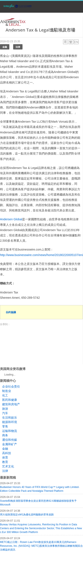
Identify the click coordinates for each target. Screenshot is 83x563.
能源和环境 (9, 422)
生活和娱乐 (9, 417)
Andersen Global (11, 219)
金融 (4, 46)
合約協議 (11, 312)
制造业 (6, 391)
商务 (5, 435)
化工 (5, 395)
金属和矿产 (9, 444)
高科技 (6, 453)
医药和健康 (9, 399)
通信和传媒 (9, 439)
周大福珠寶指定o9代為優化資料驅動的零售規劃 (27, 514)
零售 (5, 426)
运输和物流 (9, 431)
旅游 (5, 408)
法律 (17, 46)
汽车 (5, 413)
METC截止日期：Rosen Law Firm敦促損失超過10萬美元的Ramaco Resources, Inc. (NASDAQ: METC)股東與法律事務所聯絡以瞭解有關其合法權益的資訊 (41, 546)
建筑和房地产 (11, 404)
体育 (5, 457)
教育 (5, 462)
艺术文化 (8, 466)
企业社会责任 (11, 386)
